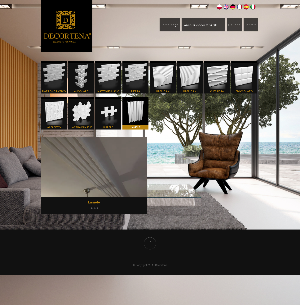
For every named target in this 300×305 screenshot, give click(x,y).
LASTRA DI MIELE (81, 114)
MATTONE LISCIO (108, 78)
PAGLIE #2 (190, 78)
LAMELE (135, 114)
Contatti (251, 25)
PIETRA (135, 78)
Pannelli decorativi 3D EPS (203, 25)
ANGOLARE (81, 78)
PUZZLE (108, 114)
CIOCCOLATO (244, 78)
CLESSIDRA (217, 78)
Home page (170, 25)
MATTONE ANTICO (54, 78)
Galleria (234, 25)
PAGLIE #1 (163, 78)
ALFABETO (54, 114)
